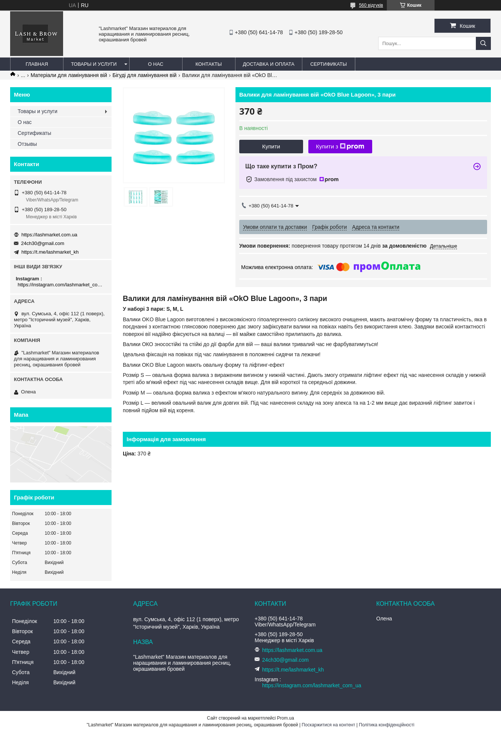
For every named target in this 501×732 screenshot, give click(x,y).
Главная (37, 64)
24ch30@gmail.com (42, 243)
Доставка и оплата (268, 64)
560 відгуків (371, 5)
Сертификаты (328, 64)
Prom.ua (285, 718)
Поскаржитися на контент (328, 724)
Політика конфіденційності (387, 724)
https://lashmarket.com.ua (49, 234)
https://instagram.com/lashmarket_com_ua (62, 284)
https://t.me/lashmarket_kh (49, 252)
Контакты (208, 64)
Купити (271, 146)
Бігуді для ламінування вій (144, 75)
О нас (155, 64)
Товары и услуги (94, 64)
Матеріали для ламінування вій (69, 75)
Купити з (340, 146)
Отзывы (27, 144)
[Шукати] (483, 43)
